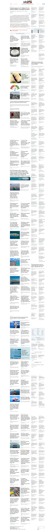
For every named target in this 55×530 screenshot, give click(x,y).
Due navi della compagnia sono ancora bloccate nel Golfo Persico (34, 309)
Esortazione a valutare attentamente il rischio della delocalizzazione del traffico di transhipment (14, 210)
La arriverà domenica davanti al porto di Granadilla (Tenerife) (25, 471)
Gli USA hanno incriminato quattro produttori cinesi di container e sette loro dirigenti (19, 318)
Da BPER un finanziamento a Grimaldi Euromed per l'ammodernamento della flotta (34, 176)
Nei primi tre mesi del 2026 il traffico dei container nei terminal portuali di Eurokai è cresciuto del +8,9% (14, 372)
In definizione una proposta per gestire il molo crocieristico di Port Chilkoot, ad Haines (14, 505)
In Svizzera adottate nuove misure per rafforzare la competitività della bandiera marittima (14, 243)
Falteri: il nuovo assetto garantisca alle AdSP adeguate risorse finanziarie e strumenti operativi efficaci (25, 229)
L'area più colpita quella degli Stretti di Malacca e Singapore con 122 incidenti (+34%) (25, 336)
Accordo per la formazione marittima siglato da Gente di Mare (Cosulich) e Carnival (34, 46)
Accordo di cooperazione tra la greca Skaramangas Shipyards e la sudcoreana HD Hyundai (34, 71)
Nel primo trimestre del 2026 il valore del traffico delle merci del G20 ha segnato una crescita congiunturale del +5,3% (14, 253)
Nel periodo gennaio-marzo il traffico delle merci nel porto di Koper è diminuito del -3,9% (37, 265)
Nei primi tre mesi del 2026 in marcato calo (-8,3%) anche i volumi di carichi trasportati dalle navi (14, 311)
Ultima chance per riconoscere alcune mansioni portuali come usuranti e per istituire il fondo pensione (34, 273)
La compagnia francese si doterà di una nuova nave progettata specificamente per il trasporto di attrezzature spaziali (25, 147)
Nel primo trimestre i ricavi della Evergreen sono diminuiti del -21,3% (14, 363)
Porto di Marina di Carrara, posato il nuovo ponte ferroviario (33, 142)
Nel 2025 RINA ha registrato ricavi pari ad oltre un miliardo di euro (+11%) (41, 134)
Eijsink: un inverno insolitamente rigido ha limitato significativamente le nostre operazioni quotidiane (42, 292)
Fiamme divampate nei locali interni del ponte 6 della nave (41, 114)
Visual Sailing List (35, 30)
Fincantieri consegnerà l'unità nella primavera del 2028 (34, 99)
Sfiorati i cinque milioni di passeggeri (14, 411)
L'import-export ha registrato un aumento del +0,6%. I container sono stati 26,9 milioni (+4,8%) (25, 265)
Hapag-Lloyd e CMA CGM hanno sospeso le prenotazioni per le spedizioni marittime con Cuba (14, 341)
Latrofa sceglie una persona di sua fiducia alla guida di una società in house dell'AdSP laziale (34, 118)
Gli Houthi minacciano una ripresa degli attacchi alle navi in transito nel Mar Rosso (25, 77)
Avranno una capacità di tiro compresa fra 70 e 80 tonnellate (34, 189)
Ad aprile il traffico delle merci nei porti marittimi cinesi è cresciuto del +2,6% (25, 261)
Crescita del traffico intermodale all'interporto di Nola (34, 280)
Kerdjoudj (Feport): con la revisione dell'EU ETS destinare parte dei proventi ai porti (14, 205)
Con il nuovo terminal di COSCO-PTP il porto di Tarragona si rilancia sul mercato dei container (25, 205)
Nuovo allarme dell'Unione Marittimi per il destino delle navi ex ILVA (42, 257)
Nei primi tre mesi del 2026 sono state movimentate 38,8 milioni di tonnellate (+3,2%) (25, 257)
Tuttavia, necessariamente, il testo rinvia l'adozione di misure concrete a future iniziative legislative (24, 56)
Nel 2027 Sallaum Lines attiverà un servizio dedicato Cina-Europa (41, 8)
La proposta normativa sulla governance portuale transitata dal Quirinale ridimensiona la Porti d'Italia (25, 481)
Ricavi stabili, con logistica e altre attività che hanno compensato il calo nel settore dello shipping (24, 284)
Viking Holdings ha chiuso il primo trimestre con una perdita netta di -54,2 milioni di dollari (25, 364)
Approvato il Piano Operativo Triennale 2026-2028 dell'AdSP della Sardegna (34, 127)
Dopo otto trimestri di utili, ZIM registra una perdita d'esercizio (14, 307)
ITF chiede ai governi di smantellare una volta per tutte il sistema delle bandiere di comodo (25, 353)
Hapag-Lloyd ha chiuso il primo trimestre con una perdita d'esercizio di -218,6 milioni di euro (25, 391)
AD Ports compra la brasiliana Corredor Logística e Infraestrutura (41, 70)
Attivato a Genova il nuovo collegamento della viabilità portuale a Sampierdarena (25, 94)
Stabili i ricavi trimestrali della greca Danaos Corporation (34, 305)
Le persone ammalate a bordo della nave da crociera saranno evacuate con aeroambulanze (14, 519)
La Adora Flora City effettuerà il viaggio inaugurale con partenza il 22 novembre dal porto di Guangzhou (25, 247)
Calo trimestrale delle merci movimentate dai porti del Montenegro (42, 280)
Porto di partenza (41, 30)
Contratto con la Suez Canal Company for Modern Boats (42, 199)
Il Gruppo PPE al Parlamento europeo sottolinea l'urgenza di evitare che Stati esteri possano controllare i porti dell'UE (14, 511)
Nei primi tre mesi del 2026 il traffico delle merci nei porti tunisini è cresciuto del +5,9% (14, 452)
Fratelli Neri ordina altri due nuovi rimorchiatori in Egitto (41, 195)
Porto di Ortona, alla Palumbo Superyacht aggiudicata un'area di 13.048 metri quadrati (42, 95)
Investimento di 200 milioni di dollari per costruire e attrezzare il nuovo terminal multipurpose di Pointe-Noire (42, 240)
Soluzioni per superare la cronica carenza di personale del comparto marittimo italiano (42, 36)
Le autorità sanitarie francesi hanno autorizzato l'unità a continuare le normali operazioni (25, 376)
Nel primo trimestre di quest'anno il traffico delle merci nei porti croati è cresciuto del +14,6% (14, 427)
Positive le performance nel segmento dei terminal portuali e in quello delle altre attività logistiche (24, 496)
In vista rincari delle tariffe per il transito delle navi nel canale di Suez (25, 38)
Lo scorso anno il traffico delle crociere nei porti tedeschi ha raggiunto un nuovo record (34, 221)
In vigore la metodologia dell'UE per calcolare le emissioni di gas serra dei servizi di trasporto (14, 153)
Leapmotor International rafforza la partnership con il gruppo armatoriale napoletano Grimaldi (42, 212)
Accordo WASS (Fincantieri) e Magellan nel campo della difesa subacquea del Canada (34, 36)
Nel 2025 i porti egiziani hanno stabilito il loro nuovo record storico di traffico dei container (14, 215)
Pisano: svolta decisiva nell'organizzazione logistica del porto (34, 146)
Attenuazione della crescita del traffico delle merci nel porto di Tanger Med (25, 252)
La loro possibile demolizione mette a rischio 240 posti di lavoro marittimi (42, 261)
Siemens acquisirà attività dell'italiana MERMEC (41, 272)
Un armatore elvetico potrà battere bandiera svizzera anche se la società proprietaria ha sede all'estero (14, 248)
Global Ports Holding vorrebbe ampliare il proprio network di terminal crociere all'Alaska (14, 500)
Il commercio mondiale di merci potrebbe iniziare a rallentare (24, 87)
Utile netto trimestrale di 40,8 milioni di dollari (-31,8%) (41, 122)
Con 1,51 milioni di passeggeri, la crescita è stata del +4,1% (34, 225)
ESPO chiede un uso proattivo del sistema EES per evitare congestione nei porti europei (14, 61)
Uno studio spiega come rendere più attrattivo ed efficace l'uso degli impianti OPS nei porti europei (14, 224)
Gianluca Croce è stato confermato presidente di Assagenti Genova (33, 86)
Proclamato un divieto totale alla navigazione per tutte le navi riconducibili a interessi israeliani (25, 82)
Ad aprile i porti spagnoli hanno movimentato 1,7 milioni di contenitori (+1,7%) (42, 150)
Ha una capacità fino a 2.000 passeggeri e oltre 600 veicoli (41, 91)
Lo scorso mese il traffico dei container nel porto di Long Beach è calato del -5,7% (42, 185)
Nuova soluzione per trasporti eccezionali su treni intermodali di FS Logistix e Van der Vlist (34, 111)
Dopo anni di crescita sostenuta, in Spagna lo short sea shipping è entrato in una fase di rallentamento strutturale (34, 231)
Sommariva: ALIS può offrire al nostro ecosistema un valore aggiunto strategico (34, 245)
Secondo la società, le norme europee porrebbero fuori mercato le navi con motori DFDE (14, 148)
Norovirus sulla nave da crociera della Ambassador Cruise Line (25, 372)
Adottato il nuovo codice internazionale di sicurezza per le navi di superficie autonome (25, 288)
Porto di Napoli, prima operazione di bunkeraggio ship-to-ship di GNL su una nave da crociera (25, 270)
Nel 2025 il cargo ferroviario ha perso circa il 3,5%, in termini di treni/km (34, 199)
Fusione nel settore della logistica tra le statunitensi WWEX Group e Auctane (14, 109)
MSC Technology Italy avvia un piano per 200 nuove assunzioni (34, 297)
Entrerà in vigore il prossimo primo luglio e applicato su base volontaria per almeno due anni (25, 293)
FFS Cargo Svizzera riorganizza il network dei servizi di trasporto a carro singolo (14, 332)
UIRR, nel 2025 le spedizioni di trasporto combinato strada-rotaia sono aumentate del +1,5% (14, 298)
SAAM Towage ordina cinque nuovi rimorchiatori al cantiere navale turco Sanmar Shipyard (34, 185)
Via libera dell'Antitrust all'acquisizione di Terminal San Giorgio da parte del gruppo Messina (14, 39)
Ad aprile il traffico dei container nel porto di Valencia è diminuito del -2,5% (34, 157)
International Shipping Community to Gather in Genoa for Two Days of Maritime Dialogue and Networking (24, 452)
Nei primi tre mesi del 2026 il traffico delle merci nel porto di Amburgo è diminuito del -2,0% (14, 382)
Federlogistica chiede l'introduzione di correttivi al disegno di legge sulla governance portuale (25, 224)
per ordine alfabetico (42, 31)
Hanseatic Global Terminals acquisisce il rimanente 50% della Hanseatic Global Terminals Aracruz (14, 122)
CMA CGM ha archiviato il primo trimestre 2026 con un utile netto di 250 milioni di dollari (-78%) (25, 279)
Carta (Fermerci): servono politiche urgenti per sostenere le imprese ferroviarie (34, 195)
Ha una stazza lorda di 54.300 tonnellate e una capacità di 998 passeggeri (34, 139)
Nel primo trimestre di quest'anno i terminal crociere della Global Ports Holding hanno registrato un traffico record (14, 407)
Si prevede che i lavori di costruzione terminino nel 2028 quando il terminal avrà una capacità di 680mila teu (25, 210)
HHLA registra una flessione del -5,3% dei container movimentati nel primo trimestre (41, 288)
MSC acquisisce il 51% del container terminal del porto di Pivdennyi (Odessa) (25, 163)
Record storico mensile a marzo (13, 431)
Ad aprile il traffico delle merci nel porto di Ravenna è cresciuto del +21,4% (34, 8)
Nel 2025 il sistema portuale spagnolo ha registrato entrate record (34, 211)
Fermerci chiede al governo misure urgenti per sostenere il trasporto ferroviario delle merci (14, 270)
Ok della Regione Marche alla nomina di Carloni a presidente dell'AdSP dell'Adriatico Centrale (42, 298)
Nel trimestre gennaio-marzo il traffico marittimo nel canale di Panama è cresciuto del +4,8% (25, 519)
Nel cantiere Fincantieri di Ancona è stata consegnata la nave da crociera (34, 135)
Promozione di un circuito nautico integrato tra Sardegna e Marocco (34, 170)
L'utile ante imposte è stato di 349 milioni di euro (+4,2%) (34, 215)
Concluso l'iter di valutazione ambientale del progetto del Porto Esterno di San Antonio (41, 128)
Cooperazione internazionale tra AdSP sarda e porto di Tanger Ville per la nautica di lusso (34, 166)
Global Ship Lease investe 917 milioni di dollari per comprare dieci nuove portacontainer (42, 22)
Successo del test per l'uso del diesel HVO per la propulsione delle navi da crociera (25, 427)
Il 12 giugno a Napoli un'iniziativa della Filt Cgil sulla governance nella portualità (34, 16)
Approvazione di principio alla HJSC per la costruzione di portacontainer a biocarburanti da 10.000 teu (34, 22)
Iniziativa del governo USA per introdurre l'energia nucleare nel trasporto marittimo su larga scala (14, 460)
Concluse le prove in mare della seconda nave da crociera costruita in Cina (25, 243)
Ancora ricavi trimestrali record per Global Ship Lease (42, 157)
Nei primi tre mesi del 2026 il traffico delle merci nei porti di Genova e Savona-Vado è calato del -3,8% (14, 417)
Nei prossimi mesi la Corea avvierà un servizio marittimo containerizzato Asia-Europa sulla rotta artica (42, 249)
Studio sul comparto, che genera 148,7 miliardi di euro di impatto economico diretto (25, 514)
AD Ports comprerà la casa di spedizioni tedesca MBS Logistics (41, 230)
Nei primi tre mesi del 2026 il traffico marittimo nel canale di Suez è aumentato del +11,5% (25, 443)
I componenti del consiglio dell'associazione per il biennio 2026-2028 (34, 90)
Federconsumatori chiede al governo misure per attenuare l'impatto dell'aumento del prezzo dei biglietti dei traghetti (25, 417)
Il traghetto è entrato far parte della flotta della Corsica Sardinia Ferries (41, 87)
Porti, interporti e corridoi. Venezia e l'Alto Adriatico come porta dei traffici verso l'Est (42, 143)
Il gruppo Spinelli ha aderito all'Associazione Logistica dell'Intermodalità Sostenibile (34, 240)
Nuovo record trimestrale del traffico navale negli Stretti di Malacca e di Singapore (14, 480)
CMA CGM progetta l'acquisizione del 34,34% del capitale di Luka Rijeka (25, 500)
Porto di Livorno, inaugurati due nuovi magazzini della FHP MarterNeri (34, 103)
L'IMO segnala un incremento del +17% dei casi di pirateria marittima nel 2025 (25, 332)
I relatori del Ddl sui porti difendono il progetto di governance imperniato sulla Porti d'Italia (19, 102)
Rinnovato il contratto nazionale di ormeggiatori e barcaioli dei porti (25, 215)
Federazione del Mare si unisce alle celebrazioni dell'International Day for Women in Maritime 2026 (42, 221)
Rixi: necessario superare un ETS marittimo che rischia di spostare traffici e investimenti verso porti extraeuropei (25, 61)
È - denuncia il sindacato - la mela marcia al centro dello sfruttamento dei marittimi (25, 358)
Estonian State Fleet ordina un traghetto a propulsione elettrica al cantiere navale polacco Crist (34, 150)
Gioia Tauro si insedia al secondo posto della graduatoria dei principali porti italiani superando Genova (14, 435)
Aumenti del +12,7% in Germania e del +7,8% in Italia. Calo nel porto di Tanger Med (14, 377)
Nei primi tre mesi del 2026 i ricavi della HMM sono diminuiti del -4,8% (25, 398)
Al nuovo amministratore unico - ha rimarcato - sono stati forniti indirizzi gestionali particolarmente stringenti (34, 123)
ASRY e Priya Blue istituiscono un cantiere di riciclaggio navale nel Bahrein (42, 175)
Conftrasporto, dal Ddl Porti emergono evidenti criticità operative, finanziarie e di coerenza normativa (25, 122)
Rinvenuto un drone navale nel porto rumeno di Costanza (41, 15)
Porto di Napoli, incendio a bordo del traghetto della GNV (42, 110)
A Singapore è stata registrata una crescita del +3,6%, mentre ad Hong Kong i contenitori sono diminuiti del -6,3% (41, 190)
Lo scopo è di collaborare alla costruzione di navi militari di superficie (34, 75)
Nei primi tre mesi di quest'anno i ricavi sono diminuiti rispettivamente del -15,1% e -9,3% (25, 387)
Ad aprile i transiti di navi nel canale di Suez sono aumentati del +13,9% (24, 186)
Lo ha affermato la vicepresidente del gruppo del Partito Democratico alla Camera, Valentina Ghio (25, 466)
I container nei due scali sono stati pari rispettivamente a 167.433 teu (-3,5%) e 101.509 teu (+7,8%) (14, 200)
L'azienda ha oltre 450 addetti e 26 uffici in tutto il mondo (41, 233)
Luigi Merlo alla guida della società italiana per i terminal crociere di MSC (37, 63)
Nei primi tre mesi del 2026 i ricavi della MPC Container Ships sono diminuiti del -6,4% (42, 118)
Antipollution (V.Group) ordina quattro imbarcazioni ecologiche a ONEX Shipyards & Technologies (42, 47)
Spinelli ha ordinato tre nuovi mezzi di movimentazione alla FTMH (42, 55)
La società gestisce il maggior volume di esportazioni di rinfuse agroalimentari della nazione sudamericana (41, 74)
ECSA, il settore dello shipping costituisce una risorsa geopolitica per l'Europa (25, 510)
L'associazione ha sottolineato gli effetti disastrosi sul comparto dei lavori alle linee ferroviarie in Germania (14, 303)
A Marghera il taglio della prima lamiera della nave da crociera (34, 95)
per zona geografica (42, 32)
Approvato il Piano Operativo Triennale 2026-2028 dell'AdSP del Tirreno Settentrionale (34, 79)
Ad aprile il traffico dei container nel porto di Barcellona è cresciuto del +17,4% (34, 202)
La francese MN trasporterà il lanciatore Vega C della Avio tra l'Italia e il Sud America (25, 142)
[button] (29, 14)
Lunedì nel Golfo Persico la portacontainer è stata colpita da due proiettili (25, 154)
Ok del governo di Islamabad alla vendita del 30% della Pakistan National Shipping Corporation (42, 203)
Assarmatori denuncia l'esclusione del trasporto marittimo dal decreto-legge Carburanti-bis (34, 289)
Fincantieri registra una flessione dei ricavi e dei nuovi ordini (25, 434)
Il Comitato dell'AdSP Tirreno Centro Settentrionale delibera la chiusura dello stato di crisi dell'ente (42, 104)
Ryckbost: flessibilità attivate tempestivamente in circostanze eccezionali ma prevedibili (13, 66)
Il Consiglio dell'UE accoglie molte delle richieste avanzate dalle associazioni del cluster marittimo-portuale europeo (25, 51)
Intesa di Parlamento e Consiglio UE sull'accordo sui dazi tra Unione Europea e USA (25, 324)
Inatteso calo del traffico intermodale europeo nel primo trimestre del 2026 (25, 114)
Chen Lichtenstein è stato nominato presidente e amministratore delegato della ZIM (41, 79)
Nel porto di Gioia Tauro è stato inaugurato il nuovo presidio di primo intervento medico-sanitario (41, 166)
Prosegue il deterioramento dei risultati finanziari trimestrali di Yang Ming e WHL (25, 382)
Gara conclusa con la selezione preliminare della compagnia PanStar (42, 253)
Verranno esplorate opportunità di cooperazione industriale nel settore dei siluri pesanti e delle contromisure (34, 41)
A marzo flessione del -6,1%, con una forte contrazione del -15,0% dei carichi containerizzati (14, 422)
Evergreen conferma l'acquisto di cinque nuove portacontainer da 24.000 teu (34, 248)
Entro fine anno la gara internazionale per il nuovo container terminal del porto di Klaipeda (25, 341)
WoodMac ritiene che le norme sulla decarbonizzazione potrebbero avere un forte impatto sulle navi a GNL (14, 143)
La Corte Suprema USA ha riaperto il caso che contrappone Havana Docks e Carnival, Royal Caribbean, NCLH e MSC (14, 290)
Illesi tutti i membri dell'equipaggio (24, 158)
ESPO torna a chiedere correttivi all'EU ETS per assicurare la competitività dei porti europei (24, 234)
